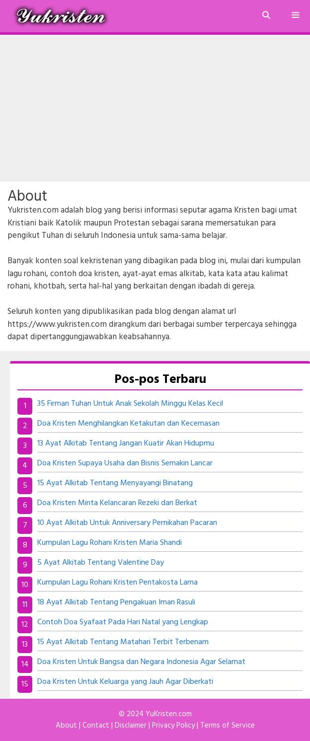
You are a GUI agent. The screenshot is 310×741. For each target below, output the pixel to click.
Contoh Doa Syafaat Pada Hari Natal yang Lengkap (122, 622)
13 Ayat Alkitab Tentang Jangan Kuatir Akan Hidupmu (125, 443)
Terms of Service (227, 726)
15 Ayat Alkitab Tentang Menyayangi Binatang (115, 483)
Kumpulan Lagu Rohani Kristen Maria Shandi (109, 542)
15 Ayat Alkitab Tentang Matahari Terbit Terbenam (123, 642)
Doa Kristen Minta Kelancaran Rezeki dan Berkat (117, 503)
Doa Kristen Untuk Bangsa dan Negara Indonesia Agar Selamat (141, 662)
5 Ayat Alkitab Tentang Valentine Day (100, 562)
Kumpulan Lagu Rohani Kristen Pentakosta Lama (117, 582)
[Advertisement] (155, 108)
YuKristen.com (169, 714)
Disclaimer (131, 726)
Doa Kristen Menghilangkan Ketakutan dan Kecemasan (128, 423)
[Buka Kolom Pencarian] (265, 16)
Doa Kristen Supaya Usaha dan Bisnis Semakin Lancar (125, 463)
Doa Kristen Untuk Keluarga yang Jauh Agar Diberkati (125, 681)
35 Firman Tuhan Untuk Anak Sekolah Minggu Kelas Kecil (130, 403)
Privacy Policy (173, 726)
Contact (95, 726)
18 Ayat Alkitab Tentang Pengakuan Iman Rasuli (116, 602)
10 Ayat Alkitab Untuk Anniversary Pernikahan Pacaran (127, 523)
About (66, 726)
